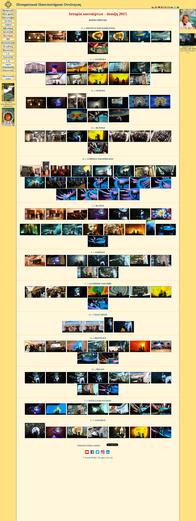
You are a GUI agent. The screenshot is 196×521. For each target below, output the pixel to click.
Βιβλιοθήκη (8, 28)
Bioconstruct (8, 50)
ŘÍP (8, 39)
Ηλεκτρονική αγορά (8, 77)
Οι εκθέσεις (8, 46)
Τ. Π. (8, 61)
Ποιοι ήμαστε (8, 14)
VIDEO (8, 25)
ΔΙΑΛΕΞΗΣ (8, 32)
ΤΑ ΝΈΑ (8, 21)
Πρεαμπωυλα (8, 10)
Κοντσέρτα (8, 35)
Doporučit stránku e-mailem (89, 445)
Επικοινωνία (8, 70)
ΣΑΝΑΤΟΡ (8, 57)
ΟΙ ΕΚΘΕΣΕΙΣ (8, 43)
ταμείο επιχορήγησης (8, 65)
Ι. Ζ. (8, 54)
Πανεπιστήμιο (8, 17)
